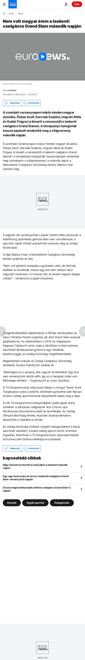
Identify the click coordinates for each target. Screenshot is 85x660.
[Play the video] (42, 57)
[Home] (4, 13)
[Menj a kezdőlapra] (12, 4)
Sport (20, 14)
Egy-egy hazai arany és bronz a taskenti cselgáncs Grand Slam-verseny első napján (36, 478)
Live (76, 4)
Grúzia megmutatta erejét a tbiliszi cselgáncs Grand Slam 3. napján (37, 489)
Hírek (11, 14)
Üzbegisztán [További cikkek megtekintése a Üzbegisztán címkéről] (61, 502)
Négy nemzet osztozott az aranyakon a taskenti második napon (35, 466)
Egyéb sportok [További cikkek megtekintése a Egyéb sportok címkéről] (35, 502)
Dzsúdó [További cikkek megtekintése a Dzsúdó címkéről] (11, 502)
